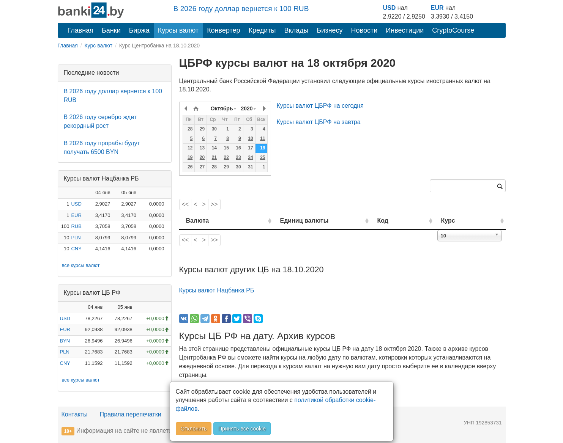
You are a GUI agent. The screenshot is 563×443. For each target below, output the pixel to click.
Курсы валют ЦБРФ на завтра (319, 122)
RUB (76, 226)
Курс (460, 220)
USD (389, 8)
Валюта (197, 220)
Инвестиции (405, 30)
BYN (65, 341)
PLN (75, 237)
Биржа (139, 30)
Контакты (75, 414)
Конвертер (223, 30)
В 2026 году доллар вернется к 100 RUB (241, 9)
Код (404, 220)
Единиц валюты (289, 220)
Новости (364, 30)
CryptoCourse (453, 30)
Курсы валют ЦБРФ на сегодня (320, 105)
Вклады (296, 30)
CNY (76, 248)
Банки (111, 30)
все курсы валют (81, 265)
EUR (437, 8)
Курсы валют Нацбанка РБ (216, 290)
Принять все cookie (242, 429)
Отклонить (194, 429)
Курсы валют (178, 30)
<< (185, 204)
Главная (81, 30)
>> (214, 204)
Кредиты (262, 30)
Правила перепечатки (130, 414)
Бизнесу (330, 30)
